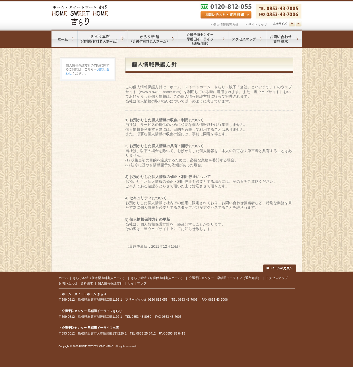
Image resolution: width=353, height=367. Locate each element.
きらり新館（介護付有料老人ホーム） (157, 278)
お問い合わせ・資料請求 (76, 283)
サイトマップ (257, 24)
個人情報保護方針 (225, 24)
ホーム (63, 278)
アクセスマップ (277, 278)
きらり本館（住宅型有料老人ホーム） (99, 278)
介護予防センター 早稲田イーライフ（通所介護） (225, 278)
